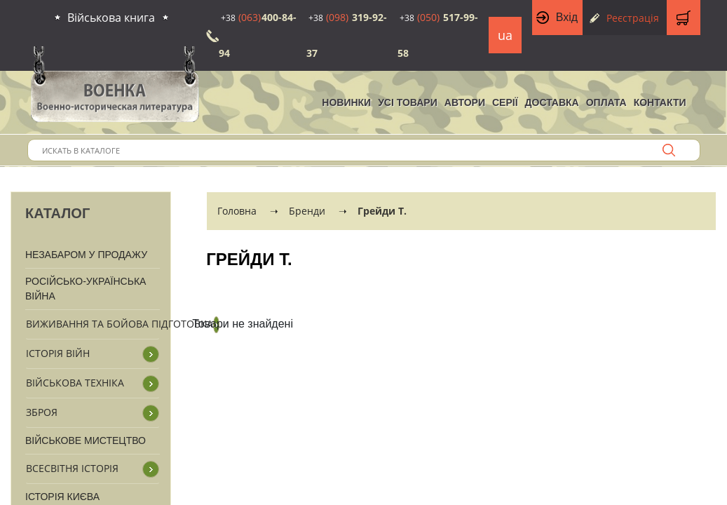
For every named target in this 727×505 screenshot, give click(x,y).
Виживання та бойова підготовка (119, 323)
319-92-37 (346, 35)
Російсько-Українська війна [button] (85, 289)
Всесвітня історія (72, 468)
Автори (464, 102)
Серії (505, 102)
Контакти (660, 102)
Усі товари (407, 102)
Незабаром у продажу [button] (86, 254)
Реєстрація (632, 18)
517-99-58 (438, 35)
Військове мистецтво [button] (85, 440)
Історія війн (58, 353)
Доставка (552, 102)
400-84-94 (258, 35)
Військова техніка (75, 382)
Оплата (606, 102)
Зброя (41, 412)
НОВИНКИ (346, 102)
